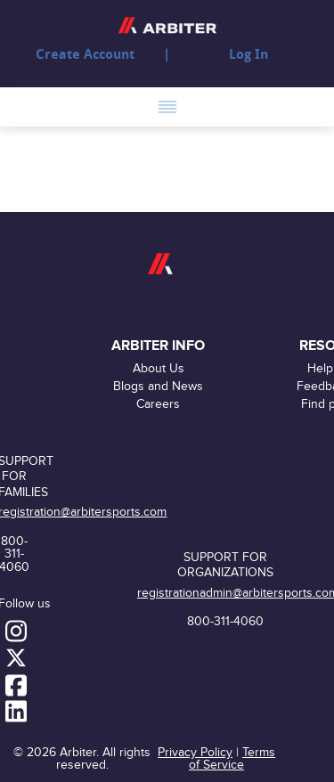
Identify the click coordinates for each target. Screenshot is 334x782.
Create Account (85, 54)
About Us (158, 368)
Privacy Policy (195, 752)
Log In (248, 54)
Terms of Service (232, 758)
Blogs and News (158, 386)
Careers (158, 403)
